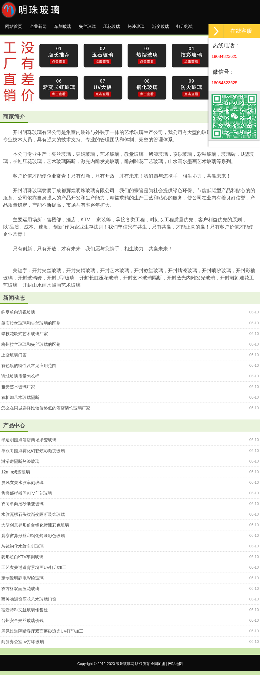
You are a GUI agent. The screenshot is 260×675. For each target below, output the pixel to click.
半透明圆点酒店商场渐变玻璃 (28, 443)
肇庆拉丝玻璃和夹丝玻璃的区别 (31, 327)
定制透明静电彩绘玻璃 (22, 582)
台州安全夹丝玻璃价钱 (22, 624)
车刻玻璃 (74, 28)
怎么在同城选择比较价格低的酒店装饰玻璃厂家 (45, 411)
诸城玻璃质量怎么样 (20, 380)
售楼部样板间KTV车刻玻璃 (26, 497)
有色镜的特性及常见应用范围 (28, 369)
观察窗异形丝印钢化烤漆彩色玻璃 (33, 539)
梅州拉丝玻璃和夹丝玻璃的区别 (31, 348)
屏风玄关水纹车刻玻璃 (22, 486)
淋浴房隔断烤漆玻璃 (20, 465)
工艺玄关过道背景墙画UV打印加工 (33, 571)
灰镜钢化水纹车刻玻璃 (22, 550)
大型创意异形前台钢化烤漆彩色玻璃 (35, 528)
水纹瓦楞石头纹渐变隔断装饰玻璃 (33, 518)
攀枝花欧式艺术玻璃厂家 (24, 337)
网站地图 (175, 668)
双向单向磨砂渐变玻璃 (22, 507)
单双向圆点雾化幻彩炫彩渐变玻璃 (33, 454)
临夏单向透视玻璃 (18, 316)
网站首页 (16, 28)
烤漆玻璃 (161, 28)
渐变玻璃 (190, 28)
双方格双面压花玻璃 (20, 592)
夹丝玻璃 (103, 28)
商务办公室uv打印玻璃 (22, 645)
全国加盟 (158, 668)
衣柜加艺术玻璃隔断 (20, 401)
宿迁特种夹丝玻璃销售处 (24, 613)
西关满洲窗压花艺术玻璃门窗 (28, 603)
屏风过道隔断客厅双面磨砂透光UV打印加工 (42, 635)
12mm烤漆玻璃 (15, 475)
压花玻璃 (132, 28)
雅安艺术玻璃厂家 (18, 390)
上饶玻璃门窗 (14, 358)
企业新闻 (45, 28)
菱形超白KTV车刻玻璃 (22, 560)
